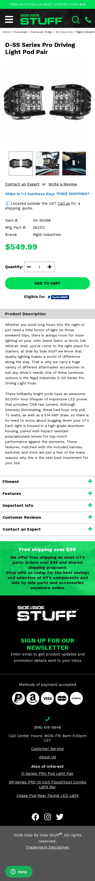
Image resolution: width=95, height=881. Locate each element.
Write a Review (62, 184)
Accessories (64, 32)
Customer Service (47, 748)
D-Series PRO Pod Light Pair (47, 773)
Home (7, 32)
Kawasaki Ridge (41, 32)
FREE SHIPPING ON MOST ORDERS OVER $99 (48, 4)
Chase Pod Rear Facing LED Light (47, 795)
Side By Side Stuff (43, 835)
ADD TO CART (47, 283)
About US (47, 757)
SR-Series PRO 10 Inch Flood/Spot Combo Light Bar (47, 784)
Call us (64, 203)
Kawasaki (20, 32)
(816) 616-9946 (47, 727)
